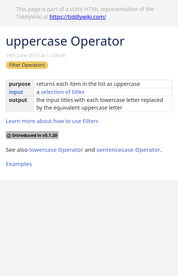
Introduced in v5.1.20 (32, 135)
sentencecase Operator (128, 149)
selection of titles (63, 91)
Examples (19, 164)
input (16, 91)
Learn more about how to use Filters (52, 121)
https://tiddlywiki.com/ (77, 16)
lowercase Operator (56, 149)
